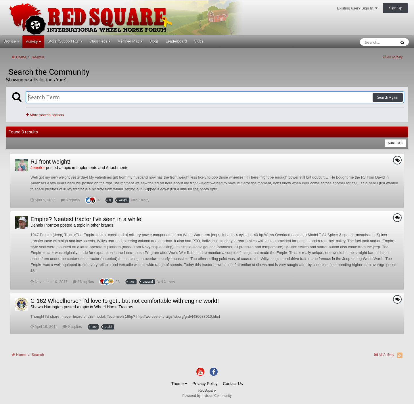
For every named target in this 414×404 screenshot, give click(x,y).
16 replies (83, 281)
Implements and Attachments (102, 167)
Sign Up (395, 8)
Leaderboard (176, 41)
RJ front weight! (50, 161)
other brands (102, 225)
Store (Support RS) (65, 41)
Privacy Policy (205, 383)
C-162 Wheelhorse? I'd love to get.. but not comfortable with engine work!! (124, 301)
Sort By (395, 143)
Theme (179, 383)
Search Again (387, 97)
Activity (33, 41)
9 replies (72, 326)
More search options (45, 115)
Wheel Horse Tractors (113, 307)
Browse (11, 41)
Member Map (129, 41)
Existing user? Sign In (357, 8)
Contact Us (233, 383)
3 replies (70, 200)
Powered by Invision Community (206, 396)
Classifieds (99, 41)
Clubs (198, 41)
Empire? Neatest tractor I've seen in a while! (86, 219)
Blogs (154, 41)
